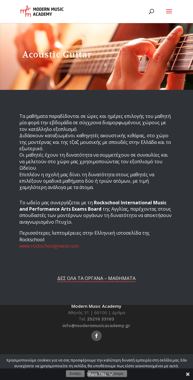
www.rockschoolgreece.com (49, 246)
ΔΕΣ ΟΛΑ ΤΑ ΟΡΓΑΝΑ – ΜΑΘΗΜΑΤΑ (96, 278)
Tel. (96, 319)
